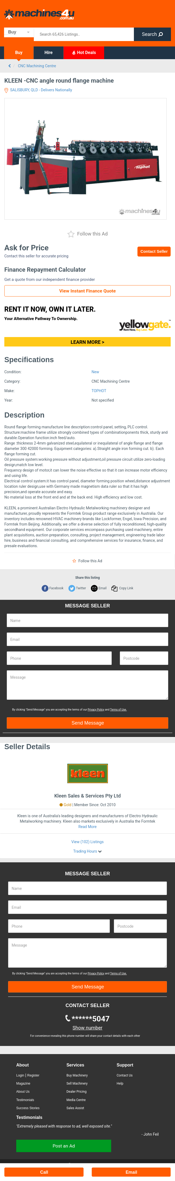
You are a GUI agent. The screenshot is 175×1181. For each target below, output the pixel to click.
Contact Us (125, 1075)
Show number (87, 1028)
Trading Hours (85, 851)
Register (33, 1075)
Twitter (77, 588)
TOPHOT (99, 391)
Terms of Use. (118, 709)
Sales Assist (75, 1108)
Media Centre (76, 1100)
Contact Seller (154, 251)
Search (152, 34)
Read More (87, 827)
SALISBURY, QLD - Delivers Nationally (38, 90)
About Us (22, 1091)
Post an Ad (63, 1146)
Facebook (52, 588)
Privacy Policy (96, 709)
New (95, 372)
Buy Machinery (77, 1075)
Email (99, 588)
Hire (49, 52)
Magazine (23, 1083)
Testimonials (25, 1100)
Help (120, 1083)
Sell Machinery (77, 1083)
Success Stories (27, 1108)
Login (20, 1075)
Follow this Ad (87, 234)
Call (44, 1172)
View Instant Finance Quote (87, 291)
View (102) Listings (87, 842)
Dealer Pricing (77, 1091)
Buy (18, 52)
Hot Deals (84, 52)
